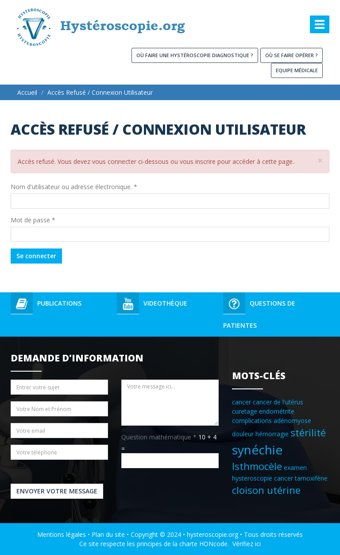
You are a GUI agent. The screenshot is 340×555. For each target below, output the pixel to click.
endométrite (276, 411)
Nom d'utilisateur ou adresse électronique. (74, 186)
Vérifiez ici (246, 543)
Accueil (27, 92)
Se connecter (36, 256)
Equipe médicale (297, 70)
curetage (244, 411)
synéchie (257, 449)
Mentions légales (61, 534)
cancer (241, 402)
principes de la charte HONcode (182, 543)
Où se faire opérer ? (291, 55)
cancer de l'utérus (278, 402)
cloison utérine (266, 490)
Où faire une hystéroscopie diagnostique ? (194, 55)
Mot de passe (33, 220)
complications (252, 420)
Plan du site (108, 534)
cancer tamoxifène (301, 478)
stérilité (308, 432)
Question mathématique (159, 437)
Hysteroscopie (45, 52)
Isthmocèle (257, 466)
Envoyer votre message (56, 491)
